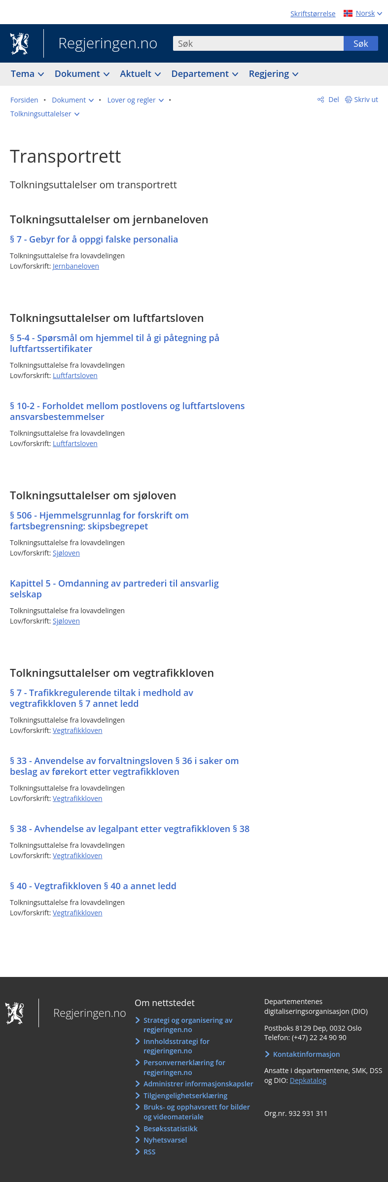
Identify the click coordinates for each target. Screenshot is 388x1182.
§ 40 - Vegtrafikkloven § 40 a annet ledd (93, 886)
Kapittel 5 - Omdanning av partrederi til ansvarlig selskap (114, 588)
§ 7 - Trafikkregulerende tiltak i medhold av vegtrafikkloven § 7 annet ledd (101, 698)
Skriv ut (366, 99)
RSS (149, 1151)
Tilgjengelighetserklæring (185, 1095)
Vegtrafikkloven (78, 730)
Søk (360, 43)
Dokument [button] (79, 73)
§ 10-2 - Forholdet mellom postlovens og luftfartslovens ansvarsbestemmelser (127, 411)
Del (333, 99)
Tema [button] (24, 73)
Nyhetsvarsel (165, 1140)
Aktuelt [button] (137, 73)
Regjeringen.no (100, 44)
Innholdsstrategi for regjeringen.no (176, 1046)
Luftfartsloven (75, 375)
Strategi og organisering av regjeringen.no (187, 1025)
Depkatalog (308, 1080)
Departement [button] (201, 73)
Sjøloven (66, 552)
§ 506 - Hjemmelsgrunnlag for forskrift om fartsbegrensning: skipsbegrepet (99, 520)
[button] (73, 100)
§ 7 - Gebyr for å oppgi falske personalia (94, 239)
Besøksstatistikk (170, 1128)
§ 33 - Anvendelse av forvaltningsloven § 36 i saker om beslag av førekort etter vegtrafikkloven (124, 766)
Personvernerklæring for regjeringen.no (184, 1067)
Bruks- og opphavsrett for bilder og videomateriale (196, 1111)
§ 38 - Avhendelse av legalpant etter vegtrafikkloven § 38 (129, 828)
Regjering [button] (270, 73)
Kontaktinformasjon (306, 1054)
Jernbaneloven (76, 266)
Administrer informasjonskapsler (198, 1083)
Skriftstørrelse (312, 13)
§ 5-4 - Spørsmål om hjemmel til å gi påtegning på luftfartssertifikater (114, 343)
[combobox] (258, 43)
